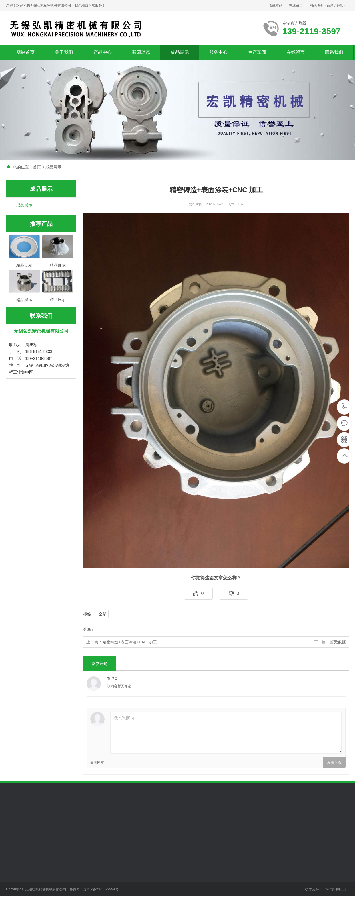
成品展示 (180, 52)
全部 (103, 614)
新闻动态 (141, 52)
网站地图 (316, 5)
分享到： (91, 629)
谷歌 (339, 5)
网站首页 (25, 52)
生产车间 (257, 52)
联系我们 (334, 52)
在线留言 (296, 5)
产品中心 (102, 52)
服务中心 (218, 52)
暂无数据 (338, 642)
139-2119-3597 (344, 407)
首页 (37, 167)
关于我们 (64, 52)
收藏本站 (275, 5)
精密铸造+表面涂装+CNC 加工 (129, 642)
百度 (330, 5)
